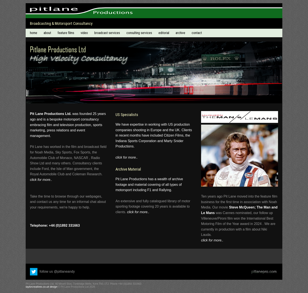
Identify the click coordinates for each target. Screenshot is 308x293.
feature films (66, 33)
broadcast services (107, 33)
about (47, 33)
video (84, 33)
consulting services (139, 33)
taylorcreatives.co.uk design (41, 286)
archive (180, 33)
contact (197, 33)
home (33, 33)
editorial (163, 33)
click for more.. (41, 179)
